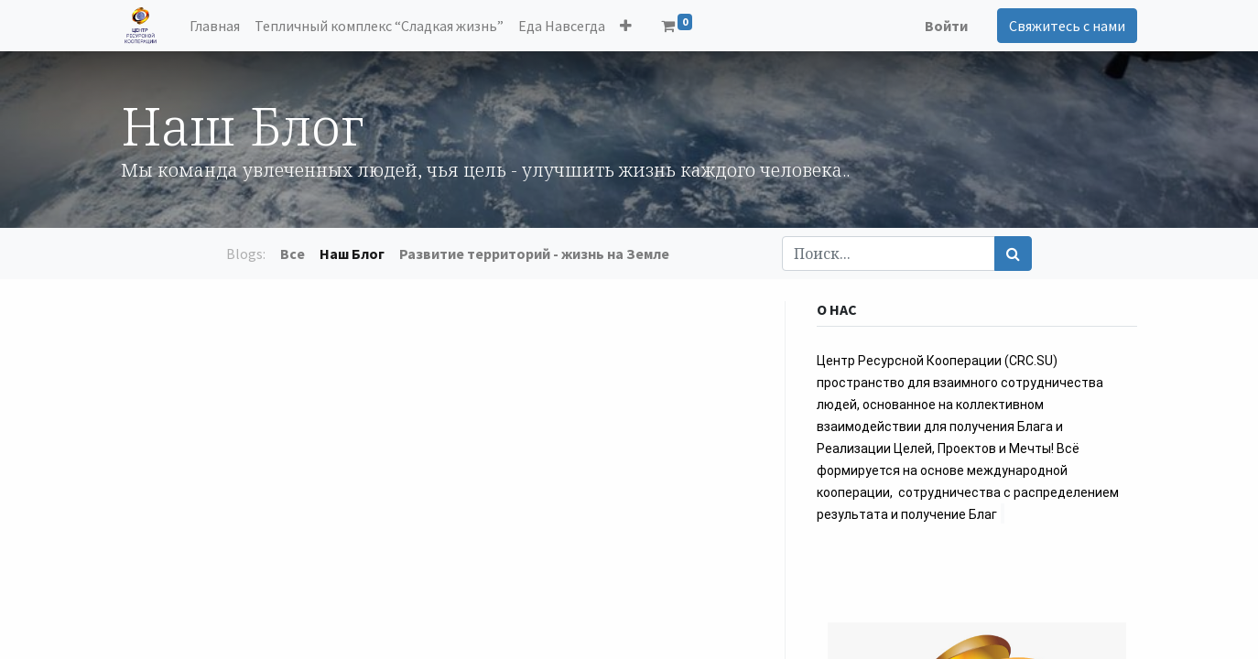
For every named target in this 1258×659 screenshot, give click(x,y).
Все (292, 253)
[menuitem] (214, 25)
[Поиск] (1013, 253)
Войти (946, 25)
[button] (626, 25)
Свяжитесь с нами (1067, 25)
